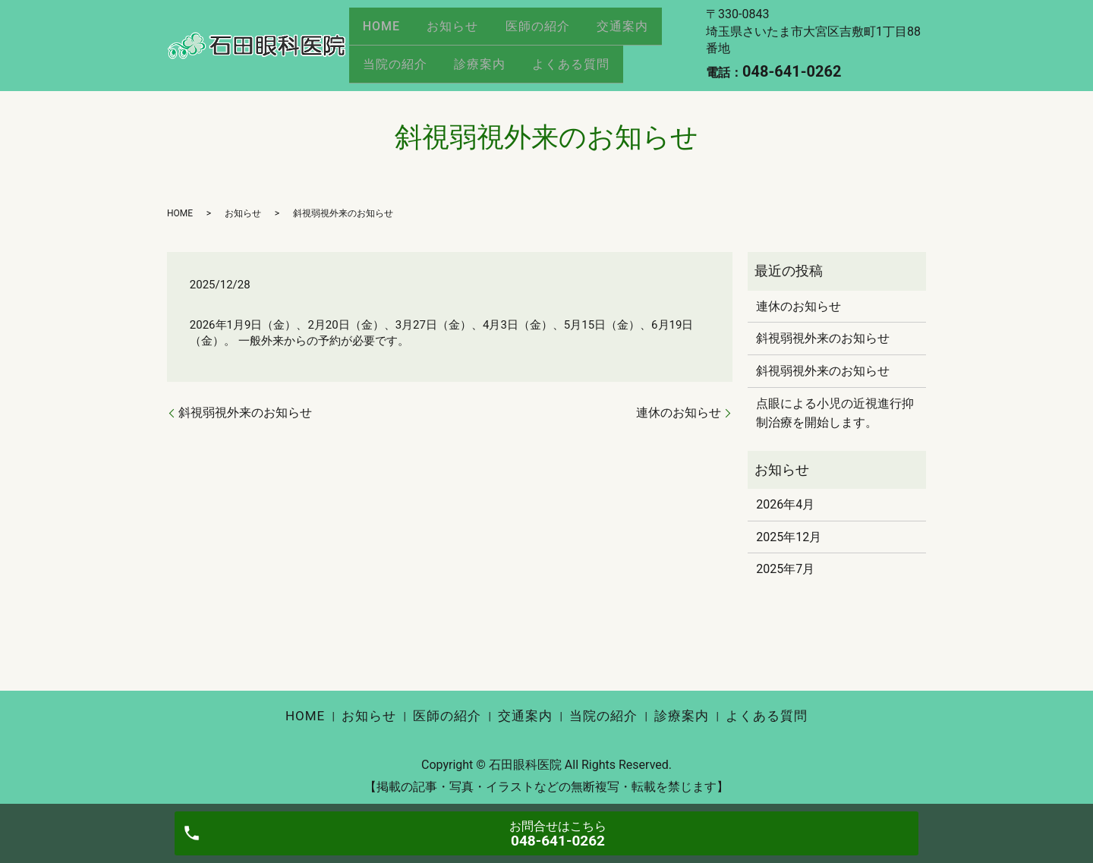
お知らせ (460, 31)
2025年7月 (785, 569)
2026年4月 (785, 504)
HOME (383, 31)
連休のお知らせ (678, 412)
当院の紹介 (397, 58)
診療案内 (486, 58)
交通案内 (639, 31)
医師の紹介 (549, 31)
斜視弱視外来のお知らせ (245, 412)
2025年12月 (788, 537)
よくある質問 (583, 58)
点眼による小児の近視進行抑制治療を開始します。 (835, 413)
